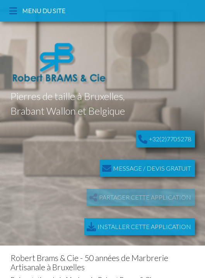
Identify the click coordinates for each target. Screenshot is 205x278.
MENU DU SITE (37, 10)
